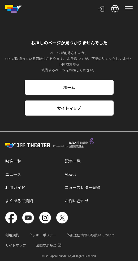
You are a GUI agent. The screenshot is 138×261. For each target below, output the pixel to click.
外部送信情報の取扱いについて (91, 234)
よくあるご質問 (19, 200)
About (70, 174)
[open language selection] (115, 9)
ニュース (13, 174)
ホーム (69, 87)
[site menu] (129, 8)
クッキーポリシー (43, 234)
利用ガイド (15, 187)
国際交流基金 (49, 245)
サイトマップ (69, 108)
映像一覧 (13, 161)
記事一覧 (73, 161)
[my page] (101, 9)
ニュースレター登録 (82, 187)
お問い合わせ (77, 200)
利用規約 (12, 234)
